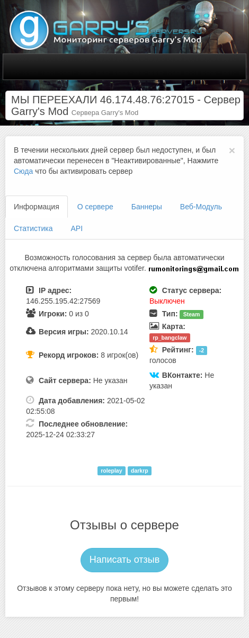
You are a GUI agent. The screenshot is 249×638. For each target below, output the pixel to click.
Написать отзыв (125, 559)
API (77, 228)
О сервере (95, 206)
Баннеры (146, 206)
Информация (36, 206)
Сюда (23, 171)
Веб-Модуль (201, 206)
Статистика (33, 228)
